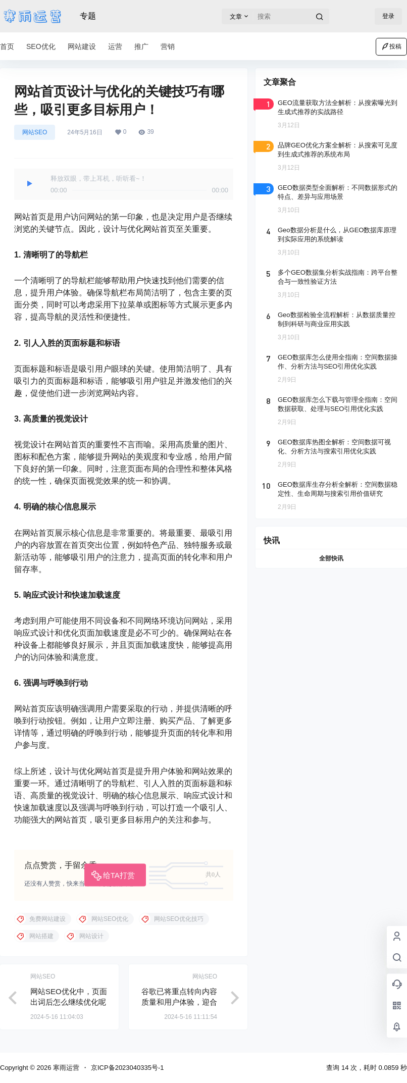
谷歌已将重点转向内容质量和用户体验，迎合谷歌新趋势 (179, 1002)
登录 (388, 16)
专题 (88, 16)
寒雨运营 (65, 1067)
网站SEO (34, 132)
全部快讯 (331, 558)
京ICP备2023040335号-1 (127, 1067)
